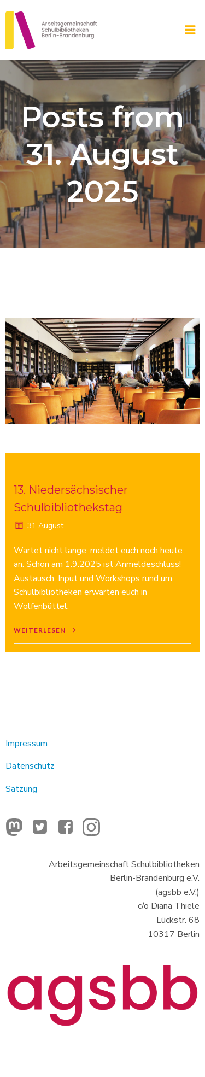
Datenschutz (30, 766)
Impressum (26, 743)
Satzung (21, 789)
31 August (38, 525)
